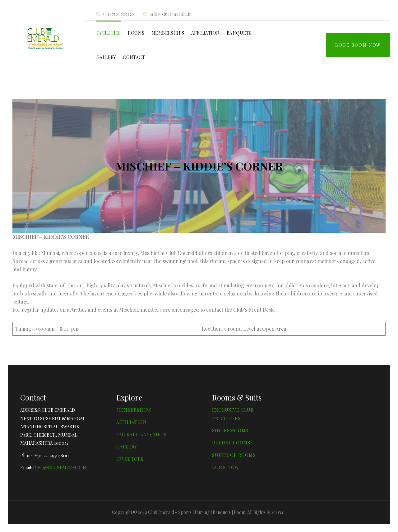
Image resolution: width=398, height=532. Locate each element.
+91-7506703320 (118, 14)
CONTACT (134, 57)
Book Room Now (358, 45)
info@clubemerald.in (171, 14)
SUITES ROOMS (230, 431)
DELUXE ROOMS (231, 443)
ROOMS (136, 33)
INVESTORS (130, 459)
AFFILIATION (205, 33)
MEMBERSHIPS (167, 33)
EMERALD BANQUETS (141, 435)
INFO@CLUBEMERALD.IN (59, 468)
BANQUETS (239, 33)
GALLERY (106, 57)
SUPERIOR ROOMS (234, 455)
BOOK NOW (225, 467)
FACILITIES (108, 33)
